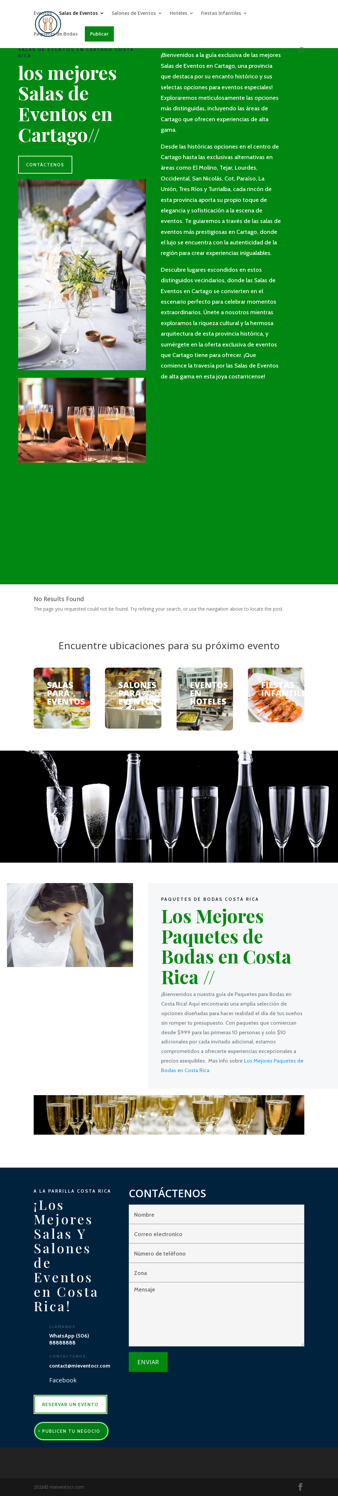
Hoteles (178, 13)
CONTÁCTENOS (45, 164)
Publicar (99, 34)
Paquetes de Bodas (56, 34)
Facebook (63, 1380)
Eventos (43, 13)
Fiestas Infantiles (221, 13)
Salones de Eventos (134, 13)
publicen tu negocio (71, 1431)
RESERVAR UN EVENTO (70, 1404)
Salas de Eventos (78, 13)
